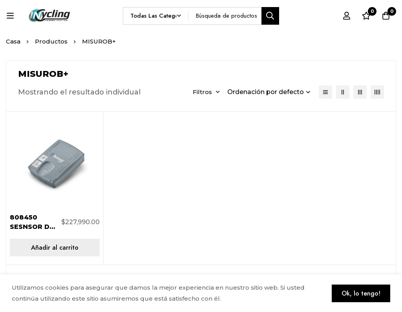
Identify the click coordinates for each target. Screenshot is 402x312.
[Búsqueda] (270, 16)
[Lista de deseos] (366, 15)
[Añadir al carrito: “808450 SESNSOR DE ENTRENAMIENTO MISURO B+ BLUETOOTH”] (55, 247)
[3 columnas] (360, 92)
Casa (13, 41)
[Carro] (386, 15)
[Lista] (325, 92)
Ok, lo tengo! (361, 293)
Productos (51, 41)
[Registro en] (346, 15)
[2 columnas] (342, 92)
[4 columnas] (377, 92)
